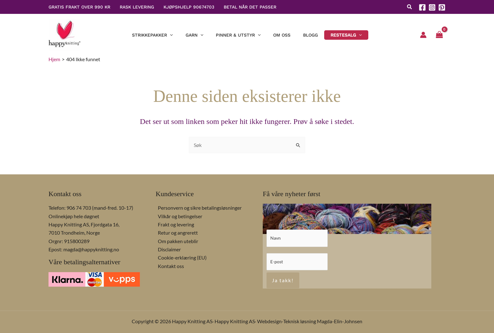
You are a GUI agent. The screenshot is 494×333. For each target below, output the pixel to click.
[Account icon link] (423, 35)
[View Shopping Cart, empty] (439, 35)
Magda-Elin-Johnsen (339, 321)
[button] (409, 7)
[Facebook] (422, 7)
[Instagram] (432, 7)
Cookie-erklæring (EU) (180, 257)
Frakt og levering (174, 224)
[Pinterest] (441, 7)
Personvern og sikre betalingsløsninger (197, 207)
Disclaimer (167, 249)
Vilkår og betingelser (178, 216)
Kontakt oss (169, 265)
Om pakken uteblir (176, 240)
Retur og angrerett (176, 232)
